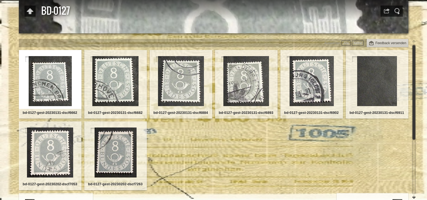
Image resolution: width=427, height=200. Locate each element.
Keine (358, 43)
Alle (346, 43)
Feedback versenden (390, 43)
